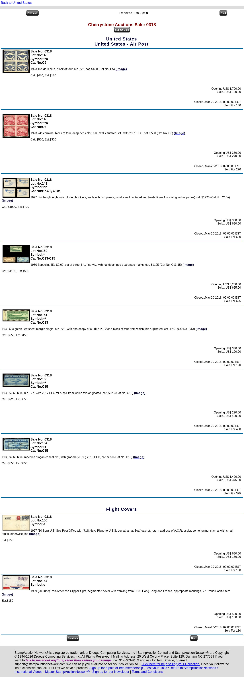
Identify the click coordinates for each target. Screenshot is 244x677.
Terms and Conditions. (147, 672)
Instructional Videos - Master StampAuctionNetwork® (52, 672)
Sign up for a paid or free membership (116, 668)
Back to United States (16, 3)
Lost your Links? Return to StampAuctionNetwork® (181, 668)
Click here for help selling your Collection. (171, 664)
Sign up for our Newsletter (110, 672)
